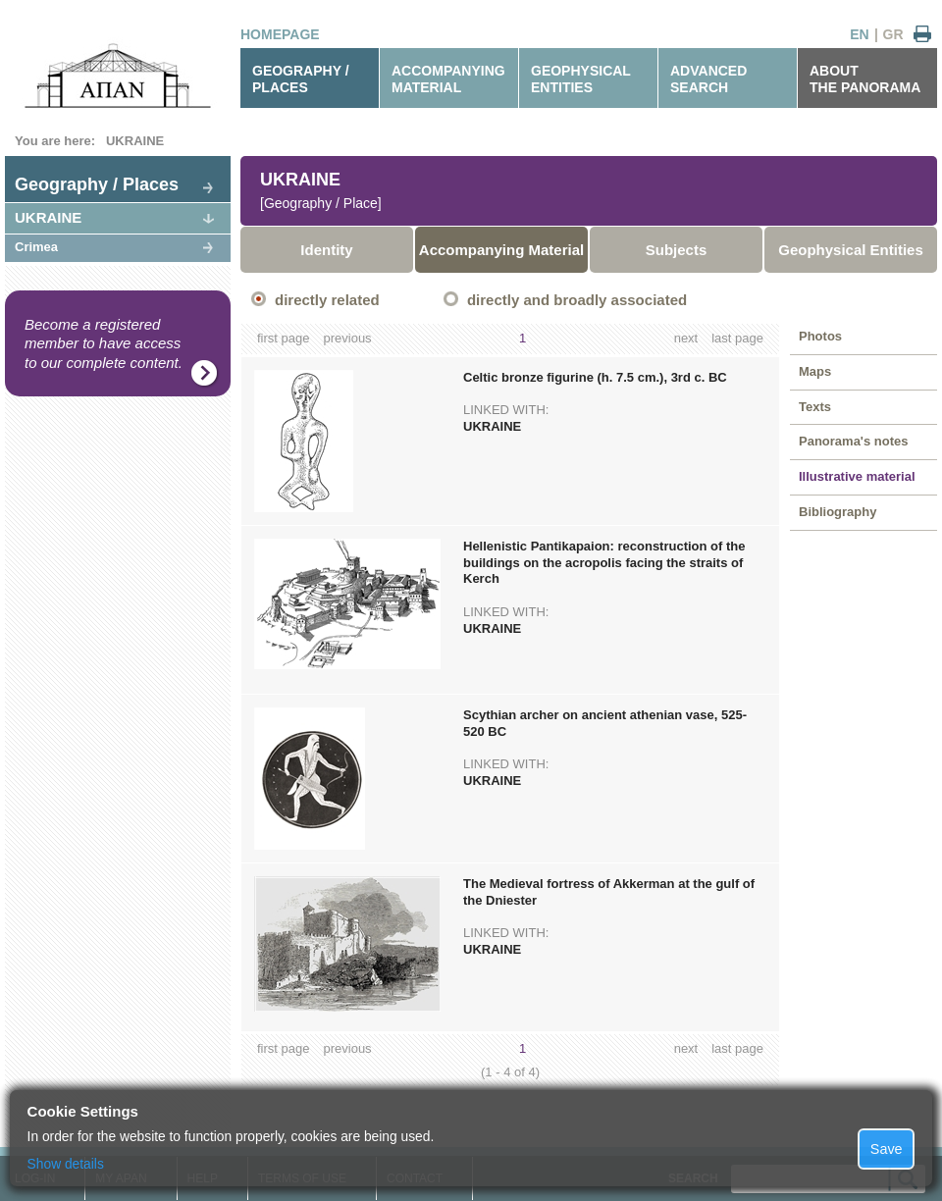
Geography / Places (97, 184)
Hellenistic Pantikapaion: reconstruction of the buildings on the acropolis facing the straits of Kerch (604, 563)
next (686, 338)
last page (737, 338)
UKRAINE (135, 140)
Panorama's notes (853, 441)
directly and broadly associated (577, 299)
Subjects (676, 249)
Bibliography (837, 511)
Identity (326, 249)
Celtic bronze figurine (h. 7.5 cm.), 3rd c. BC (595, 377)
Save (886, 1149)
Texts (815, 406)
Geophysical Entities (850, 249)
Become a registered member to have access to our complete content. (104, 343)
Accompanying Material (501, 249)
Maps (815, 371)
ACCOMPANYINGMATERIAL (448, 79)
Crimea (36, 246)
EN (859, 34)
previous (347, 338)
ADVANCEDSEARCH (708, 79)
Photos (820, 336)
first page (283, 338)
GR (893, 34)
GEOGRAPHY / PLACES (300, 79)
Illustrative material (857, 476)
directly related (327, 299)
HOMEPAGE (280, 34)
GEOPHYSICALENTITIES (581, 79)
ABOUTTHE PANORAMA (865, 79)
